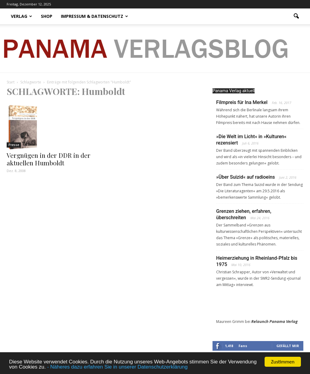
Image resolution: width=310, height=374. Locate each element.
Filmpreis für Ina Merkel (242, 102)
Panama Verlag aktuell (234, 90)
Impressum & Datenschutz (94, 16)
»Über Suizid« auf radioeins (245, 177)
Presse (13, 145)
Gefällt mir (287, 345)
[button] (296, 16)
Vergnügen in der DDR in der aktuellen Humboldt (49, 159)
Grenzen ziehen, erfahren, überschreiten (243, 214)
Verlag (21, 16)
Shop (46, 16)
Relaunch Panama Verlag (274, 321)
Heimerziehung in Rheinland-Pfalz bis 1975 (256, 261)
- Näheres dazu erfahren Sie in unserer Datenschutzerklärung (117, 367)
